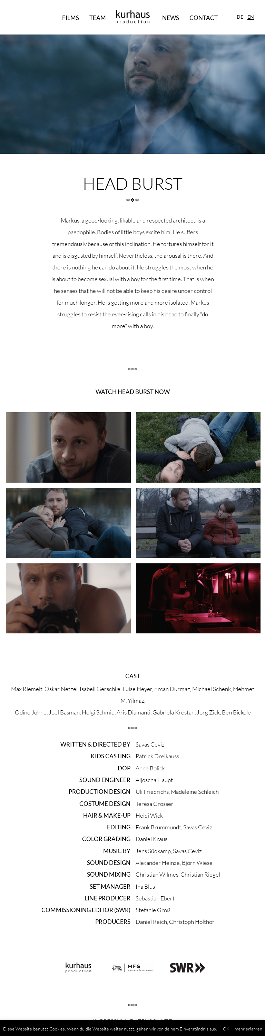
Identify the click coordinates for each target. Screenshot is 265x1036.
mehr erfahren (248, 1029)
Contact (203, 17)
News (170, 17)
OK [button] (226, 1029)
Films (70, 17)
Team (97, 17)
